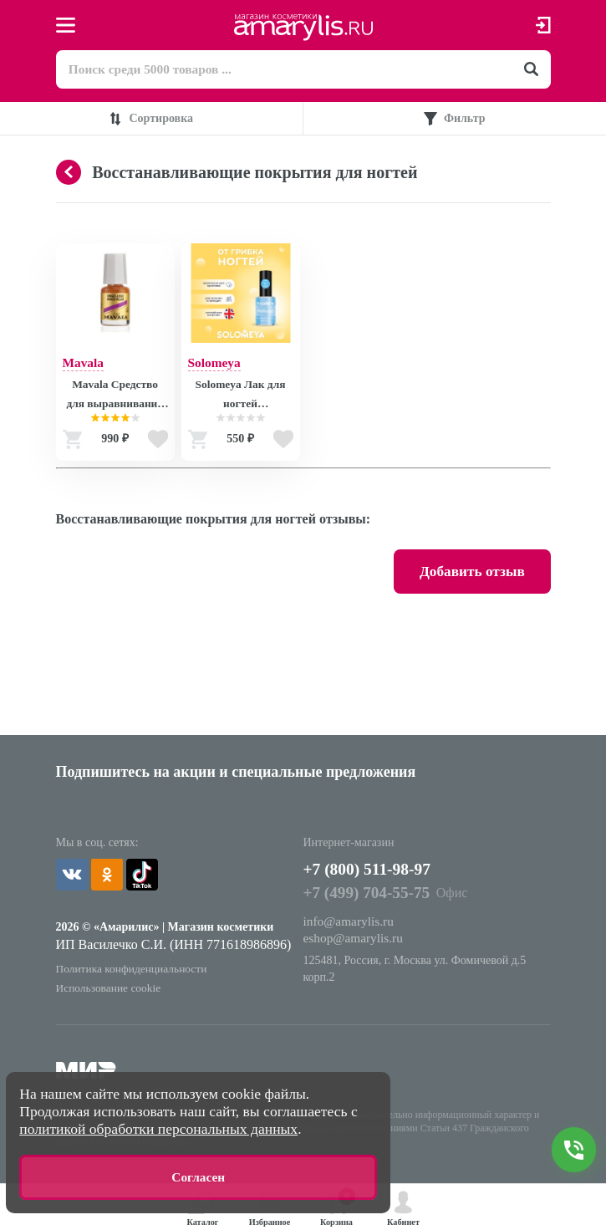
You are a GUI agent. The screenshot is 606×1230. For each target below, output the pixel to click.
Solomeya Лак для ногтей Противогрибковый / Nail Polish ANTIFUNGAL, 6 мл (240, 398)
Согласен (199, 1176)
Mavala (84, 364)
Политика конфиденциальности (135, 975)
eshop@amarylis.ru (355, 948)
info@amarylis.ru (350, 930)
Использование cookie (111, 995)
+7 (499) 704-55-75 (369, 902)
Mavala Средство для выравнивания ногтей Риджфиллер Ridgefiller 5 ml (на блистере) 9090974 (115, 398)
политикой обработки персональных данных (158, 1127)
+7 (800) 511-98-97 (382, 877)
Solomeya (215, 364)
